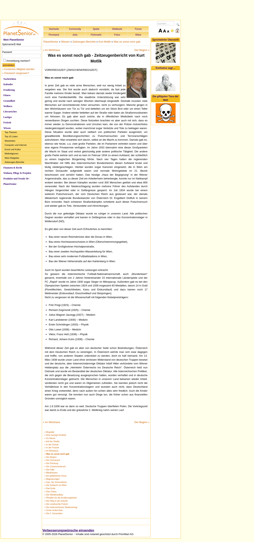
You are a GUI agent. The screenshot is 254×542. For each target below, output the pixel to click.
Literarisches (10, 111)
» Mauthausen (51, 472)
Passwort (7, 52)
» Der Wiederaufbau (53, 494)
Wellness (7, 106)
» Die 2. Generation (53, 513)
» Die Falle (49, 469)
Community (75, 29)
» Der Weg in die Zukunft (55, 501)
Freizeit (7, 122)
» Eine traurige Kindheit (55, 435)
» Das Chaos (50, 491)
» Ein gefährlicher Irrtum (55, 476)
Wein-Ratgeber (12, 158)
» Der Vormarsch (52, 460)
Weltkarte (117, 29)
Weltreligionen (12, 153)
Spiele (96, 29)
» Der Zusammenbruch (55, 466)
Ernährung (9, 90)
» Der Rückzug (51, 463)
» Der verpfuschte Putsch (56, 504)
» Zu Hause (49, 438)
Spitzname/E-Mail (11, 44)
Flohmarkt (96, 34)
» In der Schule (51, 444)
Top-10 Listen (11, 136)
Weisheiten (10, 141)
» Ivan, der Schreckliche (55, 482)
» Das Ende (49, 488)
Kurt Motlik (105, 41)
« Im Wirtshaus (51, 50)
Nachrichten (9, 79)
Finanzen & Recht (12, 167)
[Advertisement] (90, 9)
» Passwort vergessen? (15, 73)
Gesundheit (9, 100)
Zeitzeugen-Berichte (14, 162)
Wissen (7, 128)
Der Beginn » (141, 50)
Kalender (8, 84)
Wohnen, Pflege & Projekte (17, 173)
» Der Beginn (50, 457)
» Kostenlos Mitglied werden (18, 69)
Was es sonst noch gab (127, 41)
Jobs (74, 34)
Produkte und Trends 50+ (16, 178)
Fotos (117, 34)
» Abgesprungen (52, 479)
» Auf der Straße (52, 441)
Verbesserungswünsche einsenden (68, 530)
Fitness (7, 95)
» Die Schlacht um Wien (55, 485)
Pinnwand (54, 34)
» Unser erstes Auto (53, 510)
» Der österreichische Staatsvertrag (60, 507)
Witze (138, 34)
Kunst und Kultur (13, 149)
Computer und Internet (15, 145)
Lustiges (7, 117)
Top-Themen (11, 132)
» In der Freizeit (51, 447)
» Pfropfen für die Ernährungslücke (60, 497)
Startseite (54, 29)
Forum (138, 29)
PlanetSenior (10, 184)
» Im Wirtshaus (51, 451)
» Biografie (49, 432)
